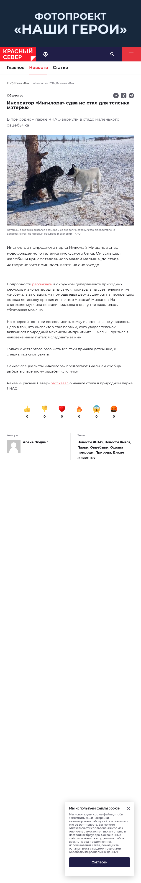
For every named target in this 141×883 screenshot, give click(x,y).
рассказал (60, 383)
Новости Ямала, (118, 442)
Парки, (83, 447)
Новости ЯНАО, (91, 442)
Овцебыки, (100, 447)
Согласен (100, 862)
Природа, (104, 452)
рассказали (42, 284)
